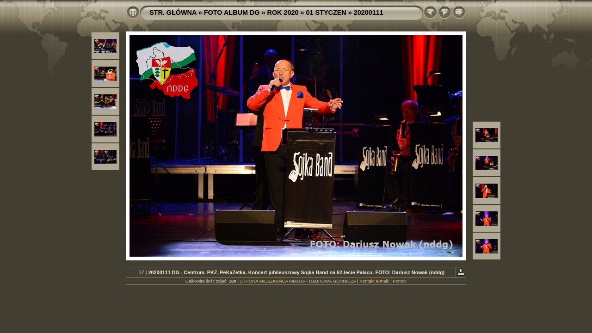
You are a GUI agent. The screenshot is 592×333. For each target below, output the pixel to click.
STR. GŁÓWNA (173, 12)
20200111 (368, 12)
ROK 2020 (283, 12)
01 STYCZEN (326, 12)
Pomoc (400, 281)
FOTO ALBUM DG (232, 12)
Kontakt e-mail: (374, 281)
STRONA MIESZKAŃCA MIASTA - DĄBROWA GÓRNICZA (298, 281)
